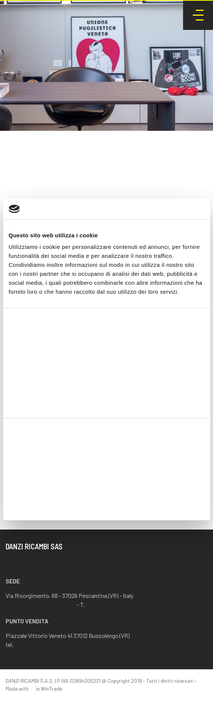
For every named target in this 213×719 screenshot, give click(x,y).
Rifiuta (106, 503)
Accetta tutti (106, 454)
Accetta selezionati (106, 479)
